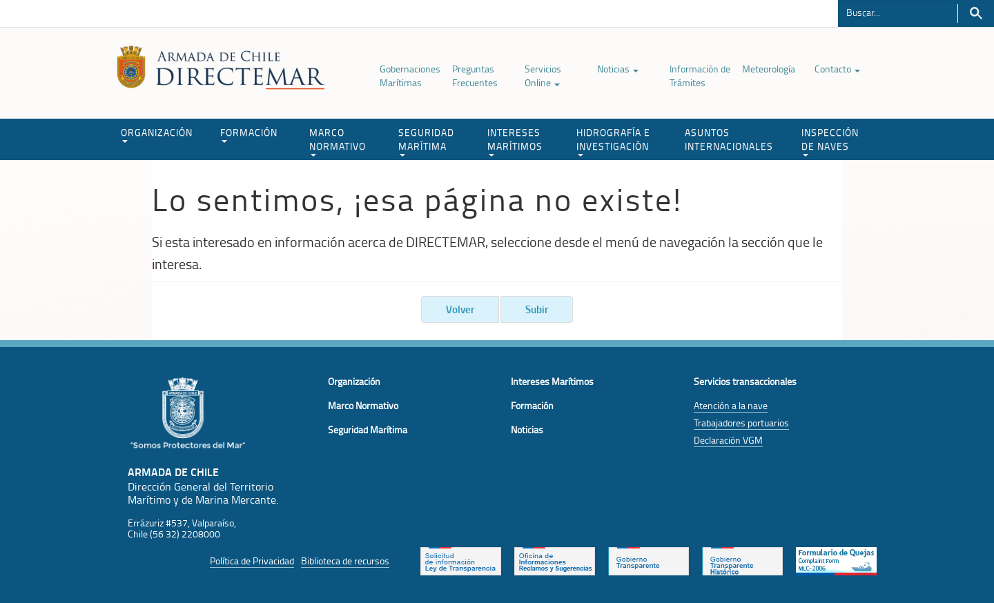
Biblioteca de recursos (345, 560)
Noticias (618, 68)
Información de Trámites (700, 75)
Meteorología (768, 68)
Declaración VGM (728, 439)
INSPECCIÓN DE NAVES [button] (830, 141)
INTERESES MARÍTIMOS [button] (515, 141)
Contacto (837, 68)
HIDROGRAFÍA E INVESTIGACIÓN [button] (613, 141)
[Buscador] (897, 11)
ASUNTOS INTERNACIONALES (729, 139)
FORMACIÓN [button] (248, 134)
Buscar (975, 13)
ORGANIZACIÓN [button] (157, 134)
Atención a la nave (731, 405)
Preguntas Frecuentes (475, 75)
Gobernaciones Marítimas (410, 75)
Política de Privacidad (252, 560)
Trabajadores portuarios (741, 422)
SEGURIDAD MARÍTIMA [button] (426, 141)
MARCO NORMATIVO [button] (337, 141)
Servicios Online (543, 75)
